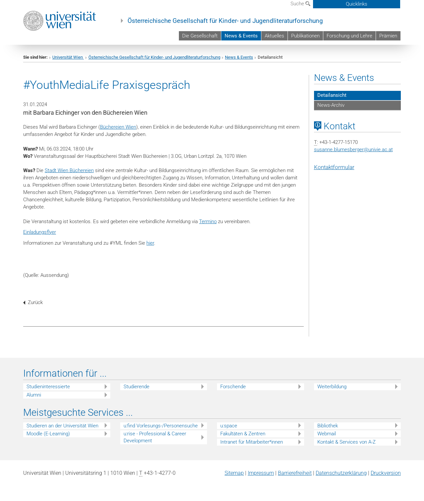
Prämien (388, 36)
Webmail (326, 434)
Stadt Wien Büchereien (69, 170)
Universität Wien (68, 57)
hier (150, 243)
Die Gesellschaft (200, 36)
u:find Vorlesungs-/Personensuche (161, 426)
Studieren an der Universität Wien (62, 426)
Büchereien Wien (118, 127)
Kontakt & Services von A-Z (346, 442)
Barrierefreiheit (295, 473)
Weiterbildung (331, 387)
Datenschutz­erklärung (341, 473)
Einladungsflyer (39, 232)
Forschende (233, 387)
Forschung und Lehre (349, 36)
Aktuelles (274, 36)
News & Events (241, 36)
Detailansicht (331, 95)
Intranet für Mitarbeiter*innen (251, 442)
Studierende (136, 387)
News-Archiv (330, 105)
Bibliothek (327, 426)
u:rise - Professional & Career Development (155, 437)
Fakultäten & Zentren (242, 434)
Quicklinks (356, 4)
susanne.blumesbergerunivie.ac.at (353, 150)
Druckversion (386, 473)
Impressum (261, 473)
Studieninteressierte (48, 387)
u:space (228, 426)
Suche (300, 4)
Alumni (33, 395)
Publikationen (305, 36)
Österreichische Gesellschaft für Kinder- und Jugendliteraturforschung (225, 21)
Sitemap (234, 473)
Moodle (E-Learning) (48, 434)
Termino (208, 221)
